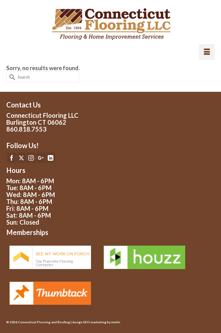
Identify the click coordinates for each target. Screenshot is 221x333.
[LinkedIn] (50, 158)
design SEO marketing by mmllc (96, 322)
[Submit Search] (11, 76)
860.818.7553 (26, 129)
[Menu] (207, 52)
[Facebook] (11, 158)
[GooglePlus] (40, 158)
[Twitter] (21, 158)
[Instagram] (31, 158)
